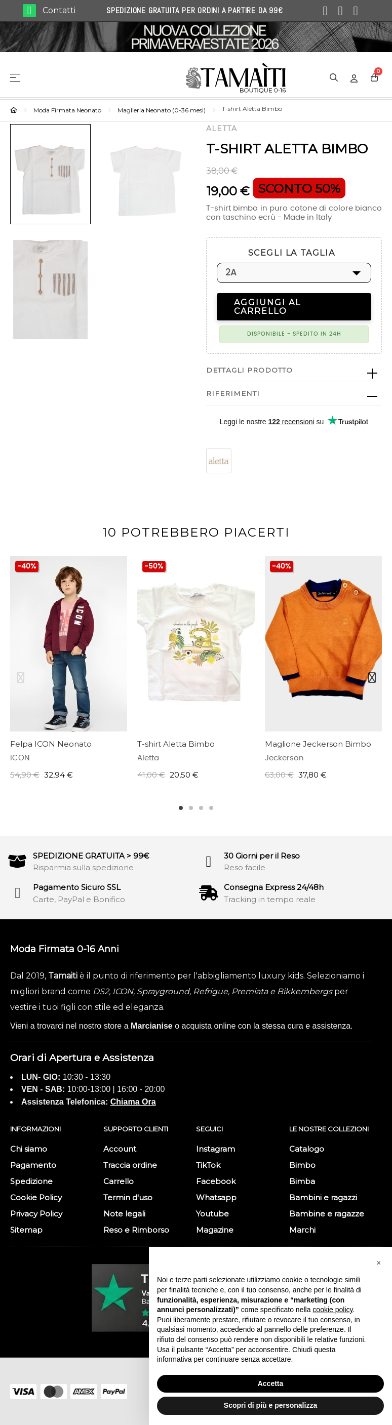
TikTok (208, 1165)
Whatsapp (216, 1197)
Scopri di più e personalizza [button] (270, 1405)
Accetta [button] (271, 1383)
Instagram (215, 1149)
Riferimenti (233, 393)
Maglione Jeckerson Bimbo (318, 744)
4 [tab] (211, 808)
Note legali (124, 1213)
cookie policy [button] (332, 1310)
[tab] (294, 370)
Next (372, 678)
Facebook (216, 1181)
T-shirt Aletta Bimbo (176, 744)
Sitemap (26, 1230)
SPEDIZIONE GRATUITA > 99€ (91, 856)
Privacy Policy (36, 1213)
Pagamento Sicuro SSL (77, 887)
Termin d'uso (127, 1197)
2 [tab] (191, 808)
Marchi (302, 1230)
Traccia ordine (130, 1165)
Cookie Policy (36, 1197)
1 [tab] (181, 808)
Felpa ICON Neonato (51, 744)
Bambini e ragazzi (323, 1197)
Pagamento (33, 1165)
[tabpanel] (68, 673)
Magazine (214, 1230)
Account (119, 1149)
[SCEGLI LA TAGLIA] (294, 273)
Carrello (118, 1181)
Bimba (302, 1181)
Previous (20, 678)
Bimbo (302, 1165)
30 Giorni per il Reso (262, 856)
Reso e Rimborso (136, 1230)
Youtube (212, 1213)
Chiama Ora (133, 1101)
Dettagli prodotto (249, 370)
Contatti (59, 10)
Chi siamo (28, 1149)
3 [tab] (201, 808)
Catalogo (306, 1149)
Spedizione (31, 1181)
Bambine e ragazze (326, 1213)
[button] (379, 1263)
